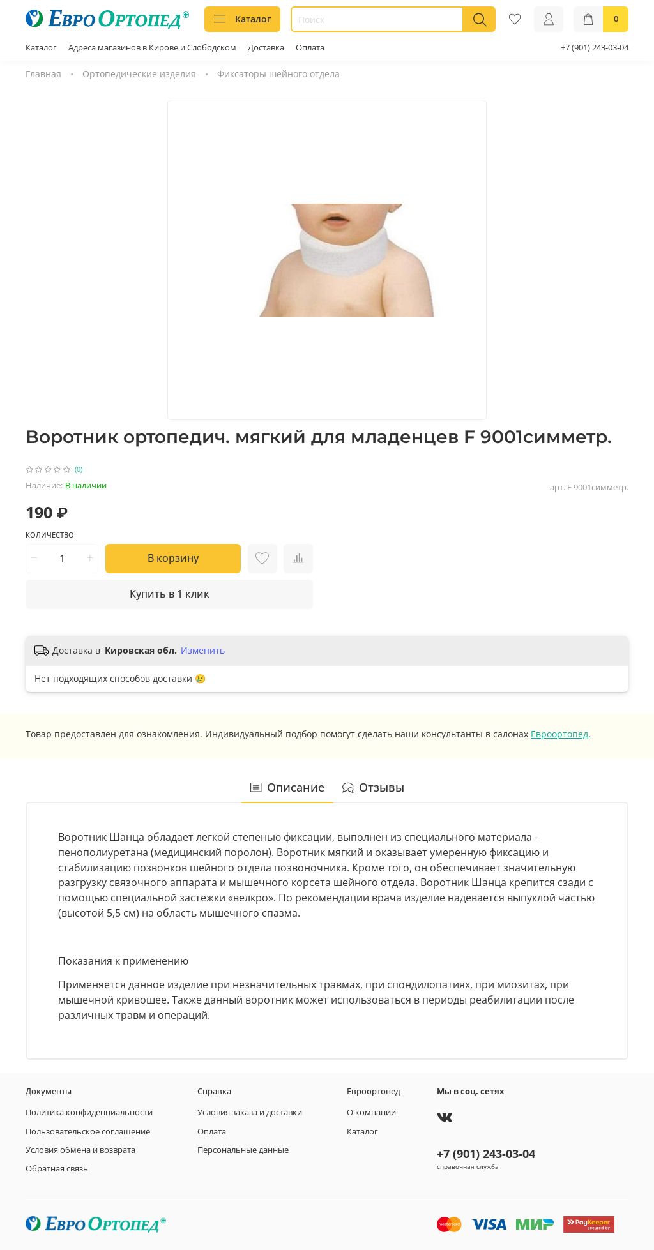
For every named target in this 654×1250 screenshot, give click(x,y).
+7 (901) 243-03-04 (594, 47)
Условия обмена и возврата (80, 1150)
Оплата (310, 47)
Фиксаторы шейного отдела (278, 74)
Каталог (242, 19)
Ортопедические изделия (139, 74)
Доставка (266, 47)
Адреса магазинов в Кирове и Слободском (152, 47)
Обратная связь (57, 1168)
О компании (371, 1112)
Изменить (203, 650)
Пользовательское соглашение (88, 1131)
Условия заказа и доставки (249, 1112)
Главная (43, 74)
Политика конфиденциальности (89, 1112)
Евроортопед (559, 734)
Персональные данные (243, 1150)
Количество (50, 535)
